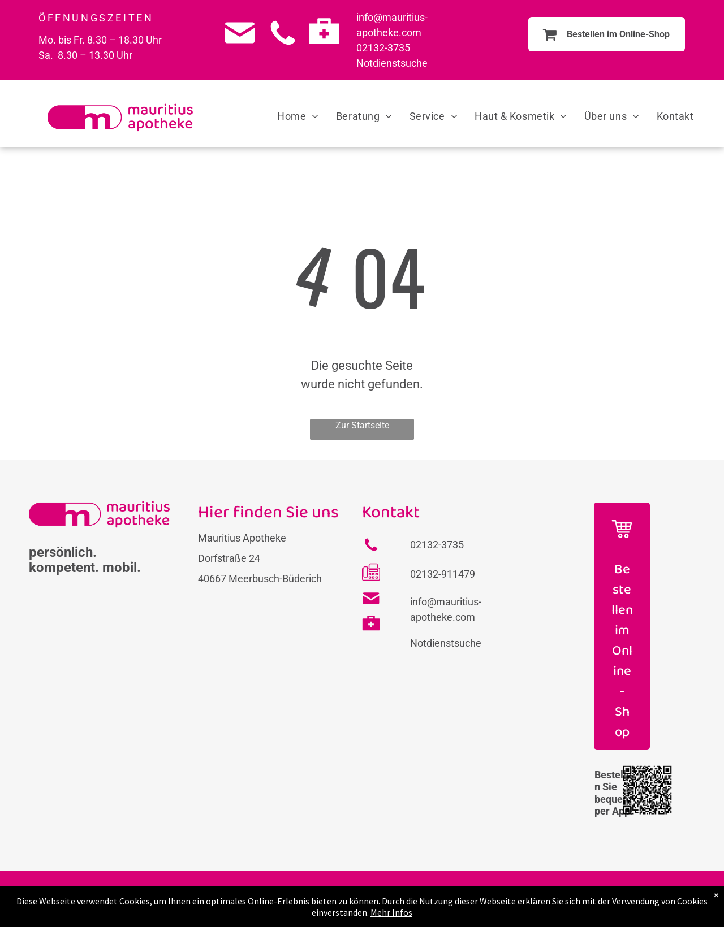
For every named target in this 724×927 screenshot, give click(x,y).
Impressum (369, 899)
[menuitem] (298, 116)
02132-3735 (383, 48)
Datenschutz (431, 899)
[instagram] (666, 905)
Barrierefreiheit (501, 899)
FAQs (325, 899)
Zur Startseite (362, 425)
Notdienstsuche (392, 63)
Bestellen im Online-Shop (622, 650)
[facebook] (631, 905)
